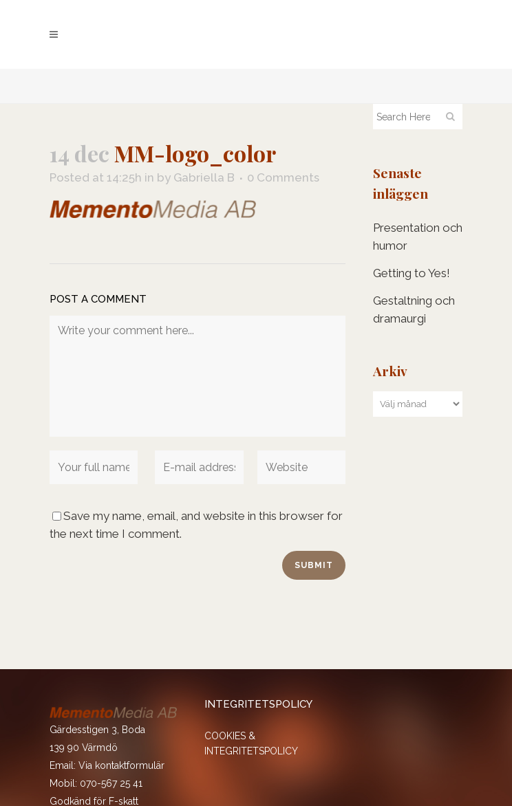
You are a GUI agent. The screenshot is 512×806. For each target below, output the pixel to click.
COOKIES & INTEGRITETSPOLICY (251, 743)
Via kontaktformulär (121, 765)
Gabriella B (204, 177)
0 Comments (283, 177)
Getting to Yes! (411, 273)
